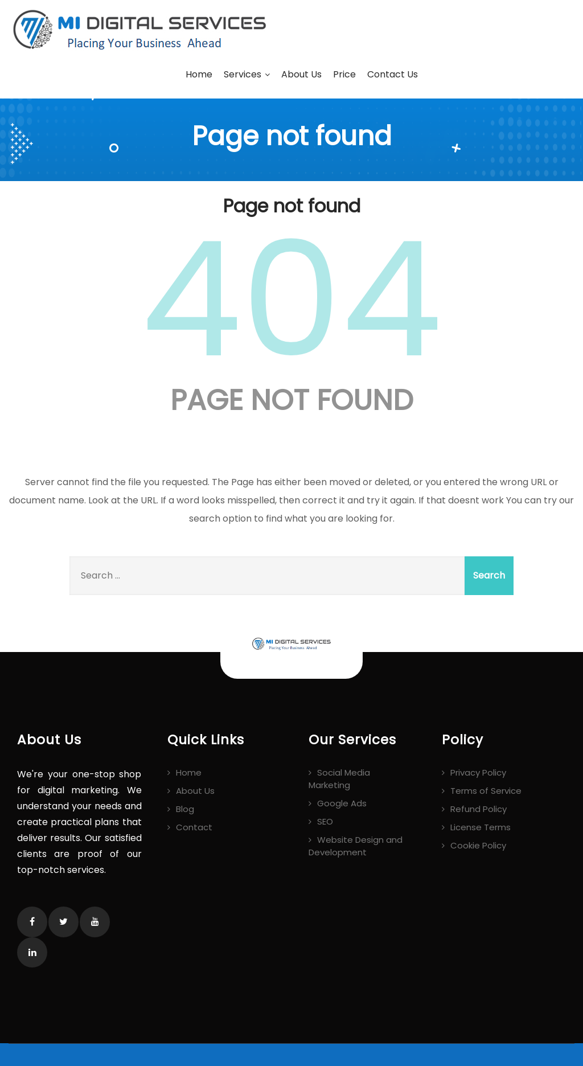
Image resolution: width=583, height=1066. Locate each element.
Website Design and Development (356, 846)
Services (247, 74)
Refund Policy (478, 809)
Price (344, 74)
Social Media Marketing (339, 778)
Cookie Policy (478, 845)
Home (199, 74)
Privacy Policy (478, 772)
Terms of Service (486, 791)
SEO (325, 821)
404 (291, 299)
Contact (194, 827)
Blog (185, 809)
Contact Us (392, 74)
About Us (301, 74)
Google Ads (342, 803)
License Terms (480, 827)
